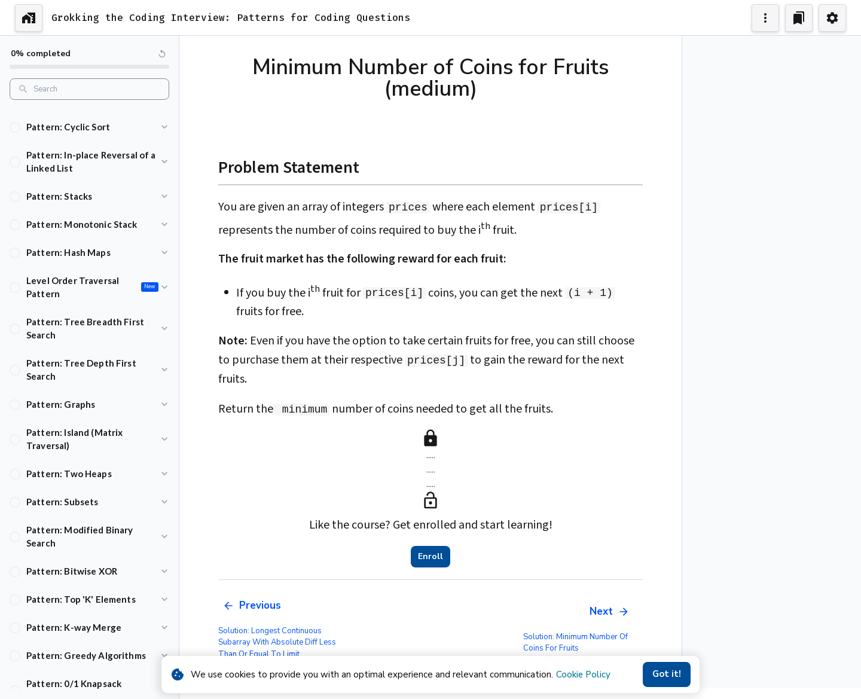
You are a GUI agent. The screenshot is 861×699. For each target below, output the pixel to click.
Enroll (430, 556)
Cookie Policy (583, 674)
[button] (89, 127)
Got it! (667, 674)
